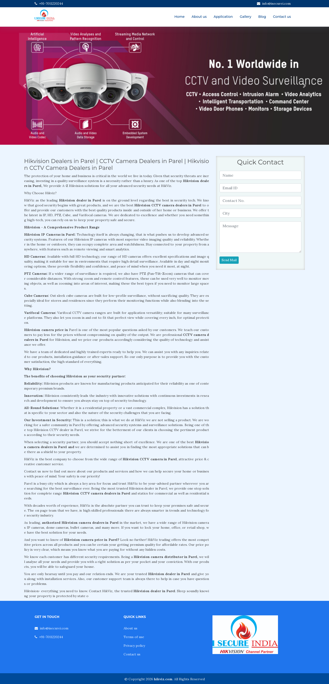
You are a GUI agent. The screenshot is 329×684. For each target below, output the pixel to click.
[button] (24, 86)
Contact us (282, 17)
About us (199, 17)
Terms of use (134, 637)
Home (179, 17)
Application (223, 17)
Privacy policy (134, 645)
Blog (262, 17)
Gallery (245, 17)
